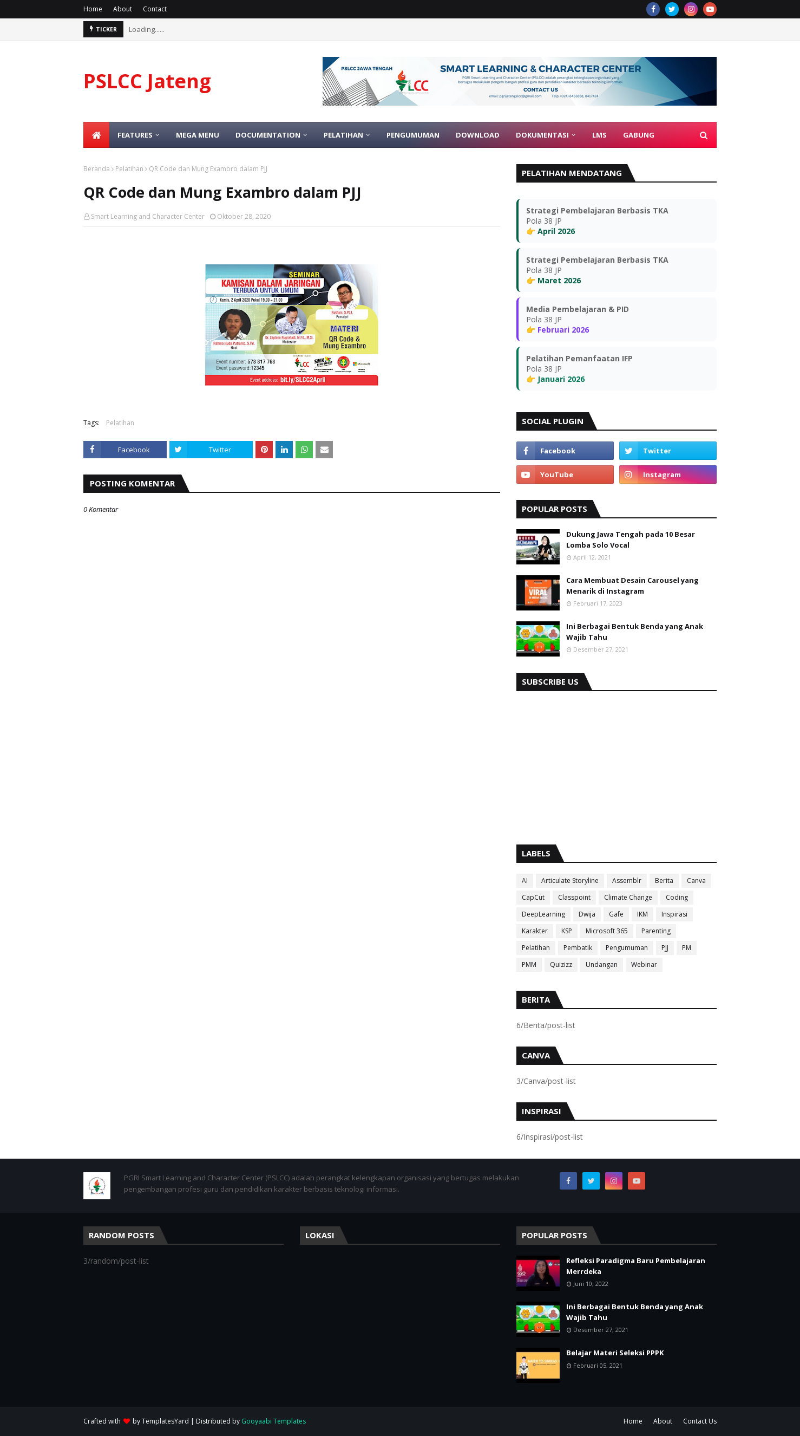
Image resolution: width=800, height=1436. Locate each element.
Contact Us (700, 1421)
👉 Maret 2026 (553, 280)
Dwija (587, 914)
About (122, 9)
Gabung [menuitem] (638, 135)
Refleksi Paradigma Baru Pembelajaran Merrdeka (635, 1266)
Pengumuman (627, 947)
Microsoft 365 (607, 930)
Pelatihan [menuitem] (343, 135)
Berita (664, 880)
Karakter (535, 930)
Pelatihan (129, 168)
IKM (642, 914)
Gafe (616, 914)
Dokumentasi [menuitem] (542, 135)
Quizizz (561, 964)
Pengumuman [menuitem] (413, 135)
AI (525, 880)
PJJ (664, 947)
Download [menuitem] (478, 135)
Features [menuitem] (135, 135)
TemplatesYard (165, 1421)
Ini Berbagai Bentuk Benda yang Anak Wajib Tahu (634, 631)
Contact (155, 9)
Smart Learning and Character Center (148, 216)
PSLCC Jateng (147, 81)
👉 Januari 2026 (555, 379)
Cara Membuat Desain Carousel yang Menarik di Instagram (632, 585)
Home (92, 9)
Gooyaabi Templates (273, 1421)
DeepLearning (543, 914)
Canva (696, 880)
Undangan (602, 964)
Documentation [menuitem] (267, 135)
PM (686, 947)
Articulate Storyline (570, 880)
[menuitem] (96, 135)
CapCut (533, 897)
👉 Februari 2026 (557, 329)
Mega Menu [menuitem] (197, 135)
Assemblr (626, 880)
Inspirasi (674, 914)
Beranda (96, 168)
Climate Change (628, 897)
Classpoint (574, 897)
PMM (529, 964)
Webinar (644, 964)
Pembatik (577, 947)
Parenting (656, 930)
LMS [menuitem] (599, 135)
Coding (677, 897)
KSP (566, 930)
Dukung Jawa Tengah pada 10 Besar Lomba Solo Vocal (630, 539)
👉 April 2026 (550, 231)
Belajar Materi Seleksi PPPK (615, 1352)
